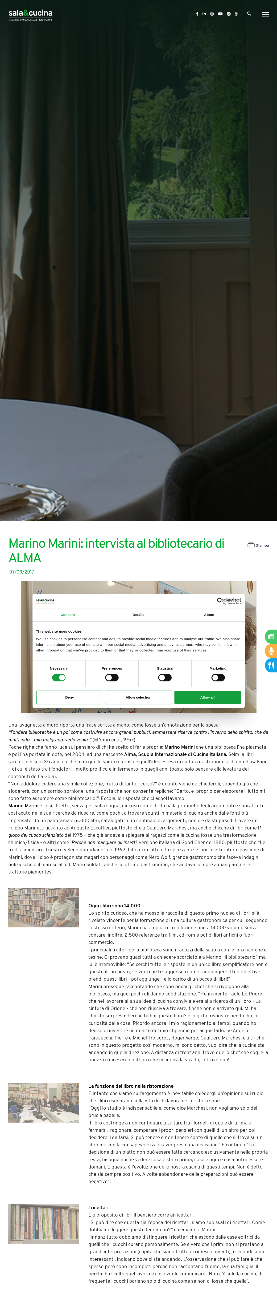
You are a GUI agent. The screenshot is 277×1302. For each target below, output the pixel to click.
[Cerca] (249, 14)
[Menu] (264, 14)
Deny (69, 697)
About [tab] (209, 615)
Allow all (207, 697)
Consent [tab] (68, 615)
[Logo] (30, 14)
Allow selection (138, 697)
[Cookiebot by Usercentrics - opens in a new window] (220, 601)
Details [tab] (139, 615)
